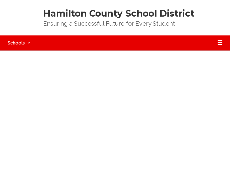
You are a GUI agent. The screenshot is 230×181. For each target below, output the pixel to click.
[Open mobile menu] (220, 43)
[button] (19, 43)
